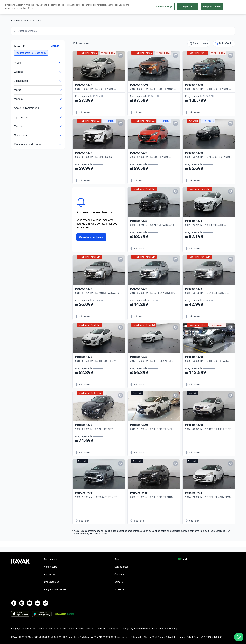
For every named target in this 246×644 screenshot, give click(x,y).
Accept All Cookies (212, 6)
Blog (116, 559)
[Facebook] (13, 603)
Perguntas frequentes (55, 589)
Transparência (158, 628)
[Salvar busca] (198, 43)
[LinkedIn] (37, 603)
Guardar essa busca (91, 237)
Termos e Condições (108, 628)
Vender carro (50, 566)
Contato (118, 582)
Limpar (54, 45)
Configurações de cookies (135, 628)
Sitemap (173, 628)
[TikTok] (45, 603)
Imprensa (119, 589)
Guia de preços (121, 566)
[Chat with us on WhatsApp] (239, 637)
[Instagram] (21, 603)
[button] (31, 53)
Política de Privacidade (83, 628)
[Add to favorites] (120, 55)
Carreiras (119, 574)
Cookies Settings (164, 6)
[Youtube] (29, 603)
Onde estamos (51, 582)
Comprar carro (51, 559)
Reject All (187, 6)
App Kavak (49, 574)
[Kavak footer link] (20, 574)
